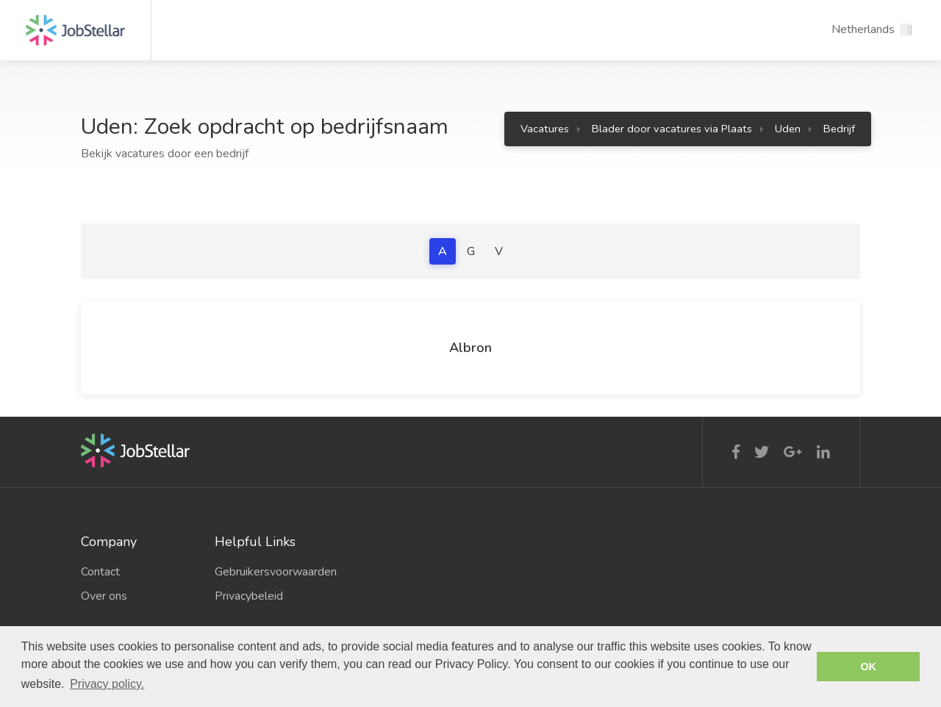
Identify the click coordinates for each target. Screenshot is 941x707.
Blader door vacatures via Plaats (672, 128)
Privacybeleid (249, 596)
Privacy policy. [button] (107, 684)
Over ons (104, 596)
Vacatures (544, 128)
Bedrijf (839, 128)
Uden (788, 128)
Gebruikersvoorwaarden (270, 572)
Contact (100, 572)
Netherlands (863, 29)
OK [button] (868, 666)
